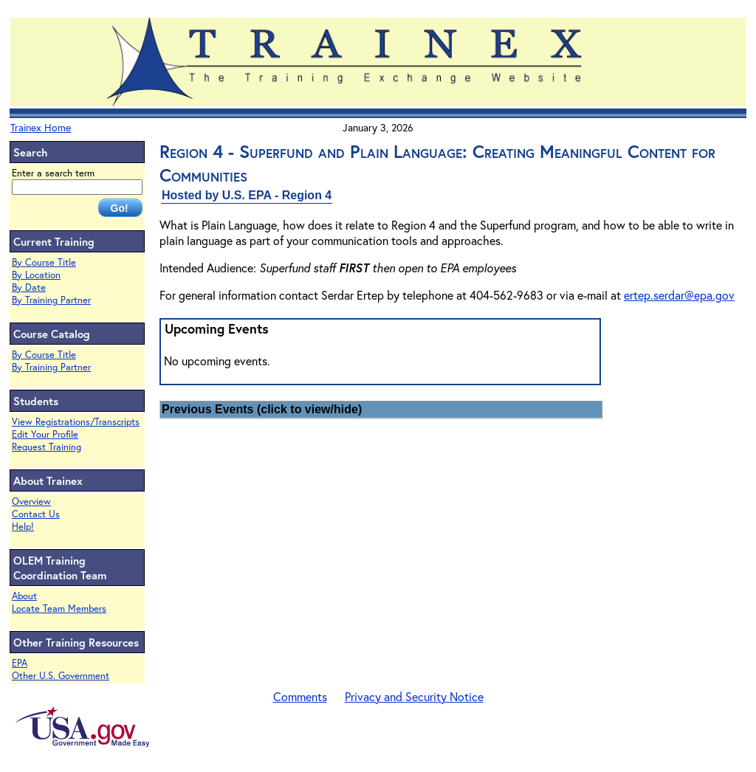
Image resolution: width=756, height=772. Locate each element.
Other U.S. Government (60, 675)
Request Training (46, 447)
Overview (31, 501)
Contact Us (36, 514)
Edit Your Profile (45, 434)
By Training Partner (51, 300)
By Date (29, 287)
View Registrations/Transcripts (76, 422)
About (24, 596)
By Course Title (44, 262)
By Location (36, 275)
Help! (23, 526)
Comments (300, 696)
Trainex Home (40, 127)
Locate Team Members (59, 608)
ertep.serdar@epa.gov (679, 295)
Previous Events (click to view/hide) (262, 409)
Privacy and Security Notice (414, 696)
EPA (19, 663)
